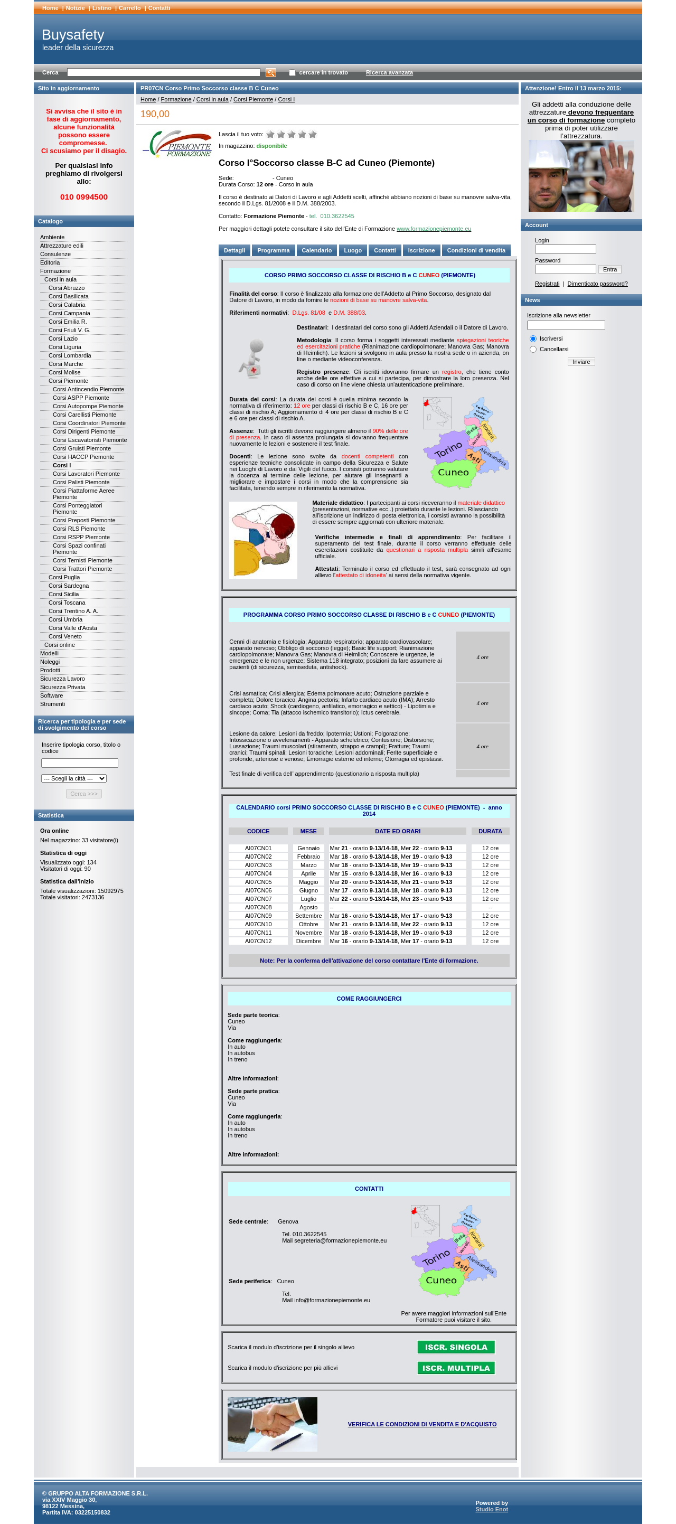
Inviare (581, 362)
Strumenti (52, 704)
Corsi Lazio (63, 338)
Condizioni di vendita (476, 250)
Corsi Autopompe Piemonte (88, 406)
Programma (273, 250)
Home (50, 8)
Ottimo (312, 134)
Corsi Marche (66, 364)
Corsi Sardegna (69, 585)
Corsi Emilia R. (68, 321)
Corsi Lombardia (70, 355)
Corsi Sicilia (64, 594)
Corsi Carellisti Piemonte (84, 414)
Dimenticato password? (598, 283)
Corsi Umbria (65, 619)
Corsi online (59, 645)
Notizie (75, 8)
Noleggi (50, 661)
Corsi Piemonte (68, 381)
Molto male (270, 134)
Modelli (49, 653)
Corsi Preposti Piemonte (84, 520)
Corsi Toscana (67, 602)
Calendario (317, 250)
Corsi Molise (65, 372)
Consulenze (55, 254)
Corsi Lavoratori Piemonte (86, 474)
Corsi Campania (69, 313)
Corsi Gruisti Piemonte (82, 448)
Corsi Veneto (65, 636)
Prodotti (50, 670)
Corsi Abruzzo (66, 288)
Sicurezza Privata (63, 687)
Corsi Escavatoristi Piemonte (90, 440)
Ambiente (52, 237)
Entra (610, 269)
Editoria (50, 262)
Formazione (55, 271)
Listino (101, 8)
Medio (291, 134)
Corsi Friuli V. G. (70, 330)
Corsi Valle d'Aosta (73, 628)
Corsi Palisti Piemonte (81, 482)
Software (51, 695)
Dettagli (234, 250)
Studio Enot (491, 1509)
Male (281, 134)
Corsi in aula (60, 279)
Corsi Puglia (64, 577)
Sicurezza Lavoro (62, 678)
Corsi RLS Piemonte (79, 528)
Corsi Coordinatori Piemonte (89, 423)
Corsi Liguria (65, 347)
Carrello (130, 8)
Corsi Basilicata (69, 296)
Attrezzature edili (61, 245)
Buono (302, 134)
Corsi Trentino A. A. (73, 611)
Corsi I (62, 465)
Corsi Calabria (67, 305)
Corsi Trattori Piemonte (82, 569)
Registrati (547, 283)
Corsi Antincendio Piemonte (88, 389)
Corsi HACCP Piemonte (84, 457)
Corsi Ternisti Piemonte (82, 560)
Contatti (159, 8)
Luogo (353, 250)
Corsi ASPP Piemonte (81, 397)
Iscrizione (421, 250)
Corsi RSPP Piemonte (81, 537)
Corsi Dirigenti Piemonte (84, 431)
